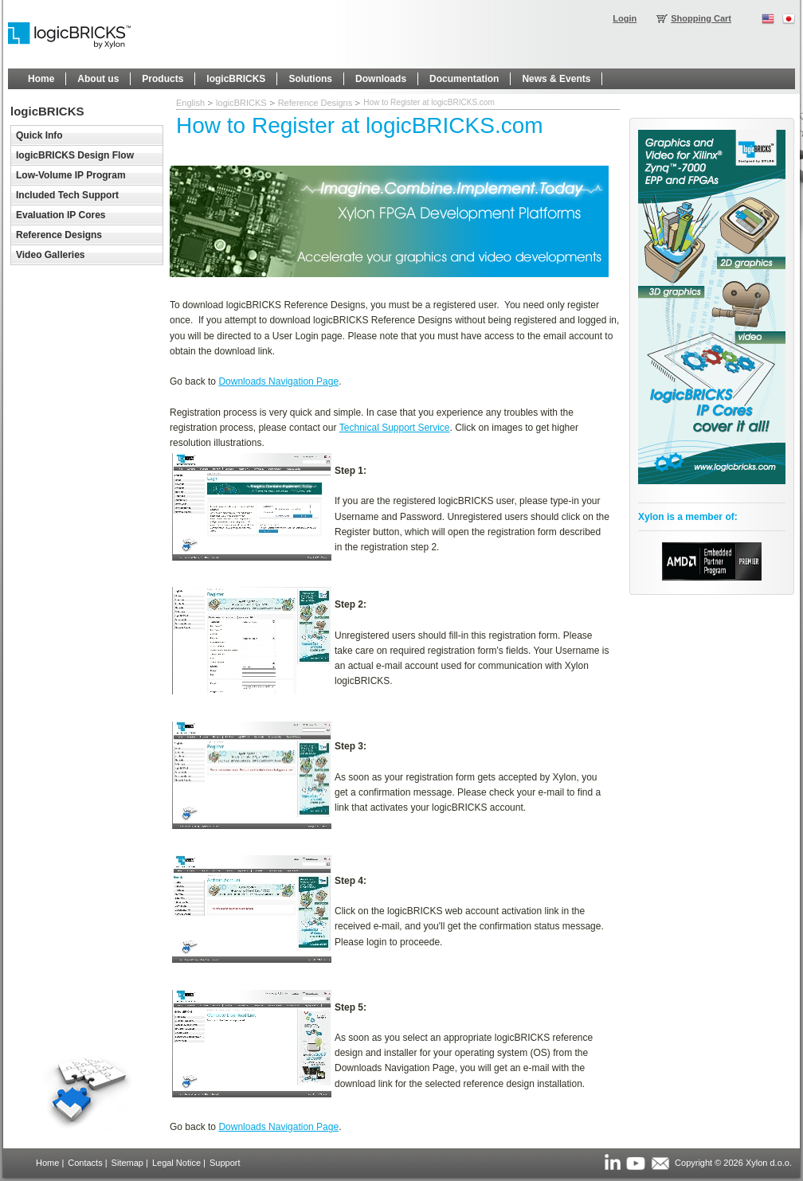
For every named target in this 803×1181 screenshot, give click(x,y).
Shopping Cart (701, 18)
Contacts (85, 1162)
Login (625, 18)
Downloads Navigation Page (278, 381)
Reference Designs (315, 103)
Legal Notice (176, 1162)
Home (47, 1162)
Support (225, 1162)
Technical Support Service (394, 427)
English (190, 103)
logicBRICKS (241, 103)
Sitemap (127, 1162)
